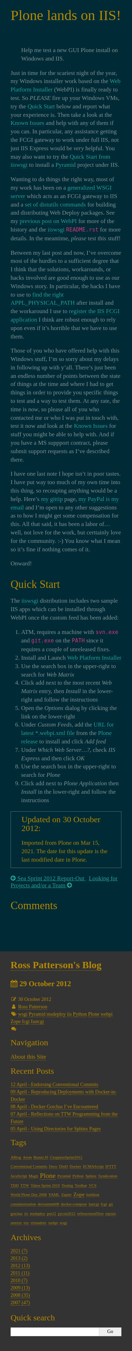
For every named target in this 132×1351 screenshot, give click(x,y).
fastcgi (37, 1021)
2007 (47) (20, 1302)
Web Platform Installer (94, 657)
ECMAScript (93, 1166)
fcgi (26, 1021)
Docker (75, 1166)
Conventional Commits (29, 1166)
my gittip (52, 499)
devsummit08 (48, 1204)
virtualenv (38, 1222)
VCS (92, 1185)
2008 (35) (20, 1295)
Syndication (107, 1176)
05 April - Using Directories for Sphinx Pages (56, 1128)
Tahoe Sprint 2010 (45, 1185)
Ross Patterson (33, 1006)
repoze (110, 1213)
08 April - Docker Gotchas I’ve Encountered (54, 1106)
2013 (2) (19, 1258)
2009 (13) (20, 1287)
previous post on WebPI (48, 221)
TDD (15, 1185)
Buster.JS (40, 1157)
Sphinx (91, 1176)
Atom (27, 1157)
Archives (26, 1237)
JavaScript (19, 1176)
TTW (24, 1185)
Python (80, 1014)
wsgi (22, 1014)
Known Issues (27, 123)
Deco (53, 1166)
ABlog (16, 1157)
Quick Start (41, 106)
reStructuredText (90, 1213)
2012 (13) (20, 1265)
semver (16, 1222)
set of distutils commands (55, 204)
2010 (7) (19, 1280)
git (111, 1204)
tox (26, 1222)
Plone (93, 1014)
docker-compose (74, 1204)
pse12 (51, 1213)
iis (69, 1014)
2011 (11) (20, 1273)
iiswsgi (56, 229)
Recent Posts (32, 1071)
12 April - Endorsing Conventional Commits (54, 1084)
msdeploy (55, 1014)
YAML (54, 1194)
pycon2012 (66, 1213)
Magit (33, 1176)
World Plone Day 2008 (29, 1194)
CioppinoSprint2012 (66, 1157)
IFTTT (111, 1166)
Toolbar (81, 1185)
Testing (67, 1185)
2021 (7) (19, 1251)
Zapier (66, 1194)
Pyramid (66, 164)
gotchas (17, 1213)
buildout (92, 1194)
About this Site (28, 1056)
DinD (63, 1166)
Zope (16, 1021)
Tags (18, 1142)
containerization (23, 1204)
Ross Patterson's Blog (56, 964)
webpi (107, 1014)
